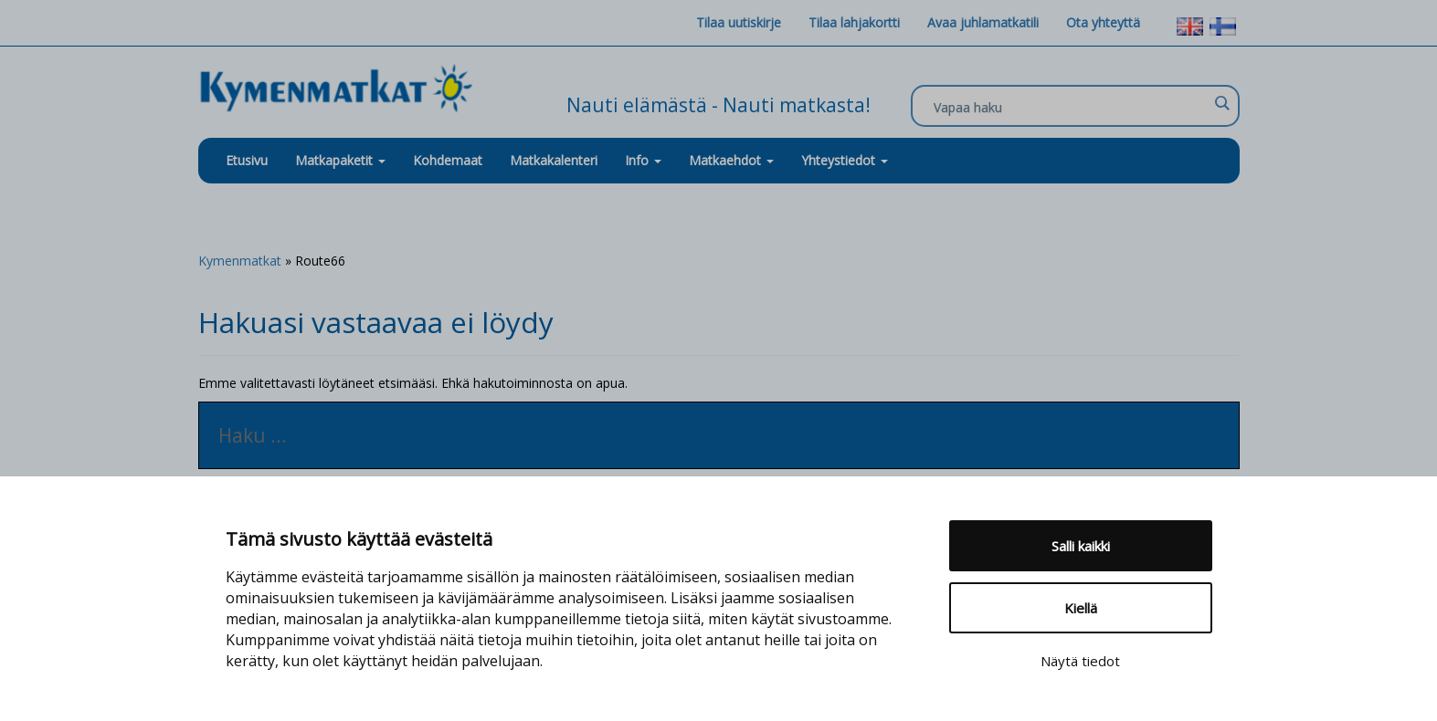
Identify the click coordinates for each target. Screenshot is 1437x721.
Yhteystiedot (844, 160)
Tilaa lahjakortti (854, 22)
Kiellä (1080, 608)
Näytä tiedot (1080, 661)
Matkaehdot (731, 160)
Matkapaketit (340, 160)
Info (643, 160)
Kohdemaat (447, 160)
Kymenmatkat (239, 260)
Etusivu (247, 160)
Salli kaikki (1080, 546)
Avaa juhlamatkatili (983, 22)
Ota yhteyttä (1103, 22)
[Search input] (1071, 107)
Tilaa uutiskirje (738, 22)
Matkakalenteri (553, 160)
